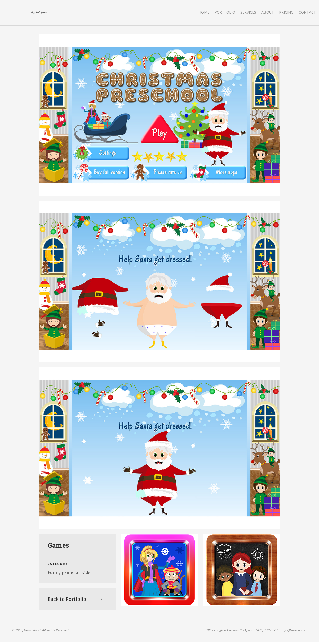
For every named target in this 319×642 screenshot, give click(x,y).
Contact (307, 12)
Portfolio (225, 12)
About (267, 12)
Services (248, 12)
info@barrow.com (294, 630)
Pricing (286, 12)
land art (19, 12)
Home (204, 12)
